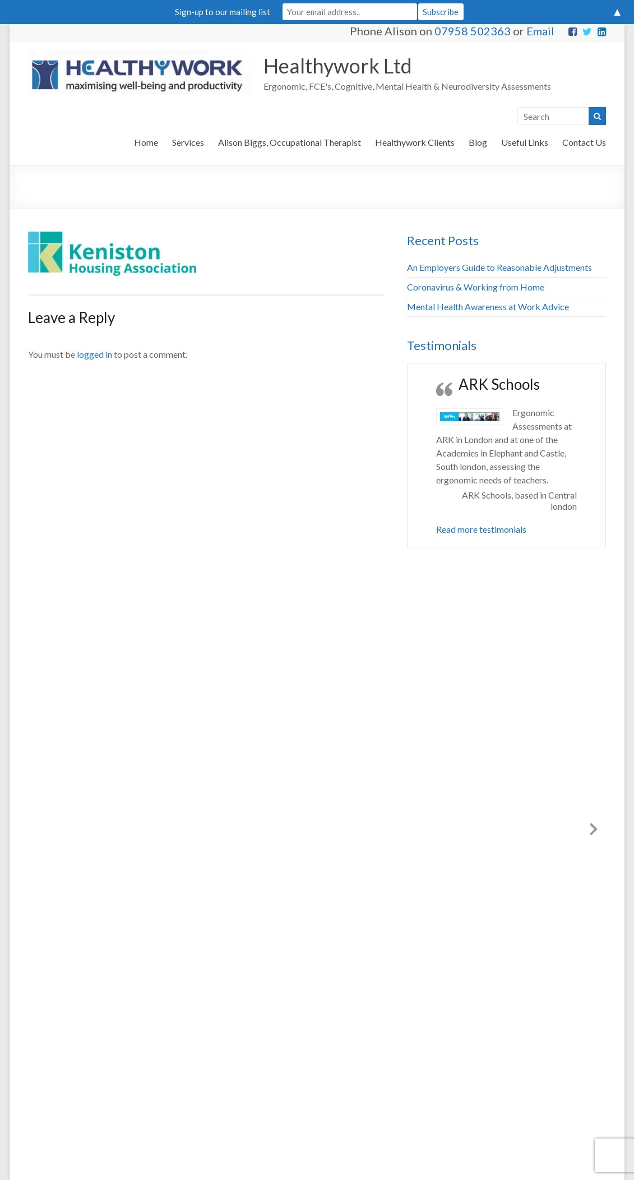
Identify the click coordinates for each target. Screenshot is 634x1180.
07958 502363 (472, 31)
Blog (478, 142)
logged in (94, 354)
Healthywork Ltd (337, 65)
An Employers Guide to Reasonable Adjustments (499, 267)
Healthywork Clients (415, 142)
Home (146, 142)
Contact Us (584, 142)
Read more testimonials (481, 529)
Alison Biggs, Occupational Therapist (289, 142)
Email (540, 31)
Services (188, 142)
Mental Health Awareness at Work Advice (488, 306)
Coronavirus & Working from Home (475, 287)
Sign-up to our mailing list (222, 12)
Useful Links (524, 142)
